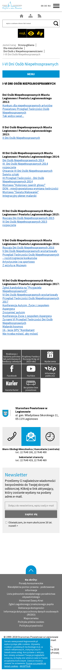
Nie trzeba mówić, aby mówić (20, 334)
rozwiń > (13, 525)
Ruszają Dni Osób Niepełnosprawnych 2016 (28, 247)
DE (45, 5)
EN (42, 5)
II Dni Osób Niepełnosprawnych (21, 138)
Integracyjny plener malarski (19, 196)
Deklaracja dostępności (31, 607)
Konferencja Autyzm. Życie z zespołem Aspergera (25, 307)
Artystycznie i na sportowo (18, 261)
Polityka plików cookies (31, 621)
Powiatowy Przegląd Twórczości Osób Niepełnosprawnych (25, 110)
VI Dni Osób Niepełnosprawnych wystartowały (30, 294)
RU (49, 5)
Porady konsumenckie (31, 583)
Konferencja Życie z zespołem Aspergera (27, 316)
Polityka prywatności (31, 625)
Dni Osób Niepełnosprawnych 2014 (23, 160)
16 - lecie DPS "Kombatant (18, 330)
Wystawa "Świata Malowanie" (20, 192)
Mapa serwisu (31, 618)
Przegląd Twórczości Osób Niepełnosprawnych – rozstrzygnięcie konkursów (30, 256)
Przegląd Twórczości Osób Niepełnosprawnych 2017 (30, 300)
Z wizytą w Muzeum (14, 265)
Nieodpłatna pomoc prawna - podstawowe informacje (31, 588)
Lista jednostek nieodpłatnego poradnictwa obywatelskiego (31, 595)
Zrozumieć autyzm (13, 312)
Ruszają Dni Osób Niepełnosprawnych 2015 (28, 218)
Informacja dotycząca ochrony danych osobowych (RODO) (31, 613)
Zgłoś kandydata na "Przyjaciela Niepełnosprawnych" (21, 289)
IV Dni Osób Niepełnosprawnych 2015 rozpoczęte (24, 223)
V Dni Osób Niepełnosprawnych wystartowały (29, 251)
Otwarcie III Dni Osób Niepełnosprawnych (27, 171)
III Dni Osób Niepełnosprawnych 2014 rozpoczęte (25, 165)
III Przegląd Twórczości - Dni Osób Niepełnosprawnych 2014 (23, 179)
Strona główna (26, 45)
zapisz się (31, 514)
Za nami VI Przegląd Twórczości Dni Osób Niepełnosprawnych (27, 321)
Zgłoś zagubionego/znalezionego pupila (31, 604)
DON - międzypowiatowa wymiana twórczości (30, 188)
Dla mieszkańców (13, 48)
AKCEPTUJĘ (25, 666)
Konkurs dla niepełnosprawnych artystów (27, 105)
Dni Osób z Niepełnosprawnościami (23, 51)
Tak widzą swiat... (13, 116)
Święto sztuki (10, 174)
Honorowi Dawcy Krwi (31, 600)
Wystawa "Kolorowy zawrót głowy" (23, 185)
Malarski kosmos (12, 326)
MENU (31, 74)
